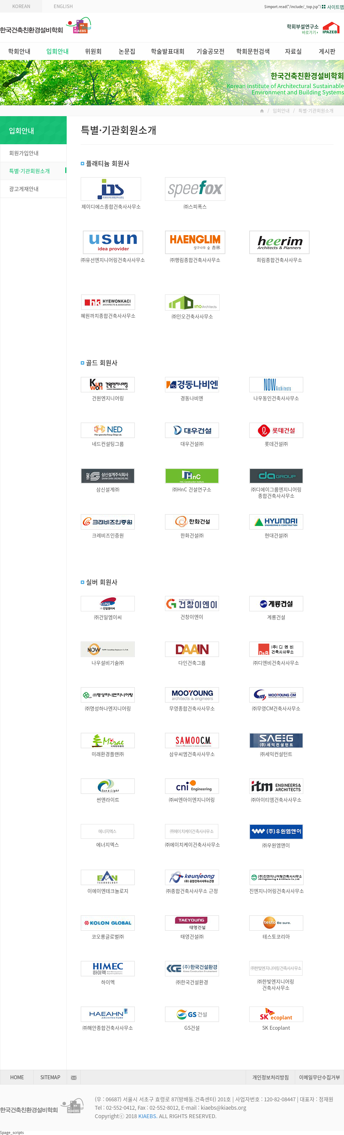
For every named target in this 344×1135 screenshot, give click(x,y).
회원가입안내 (24, 153)
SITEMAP (50, 1077)
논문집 (127, 51)
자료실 (293, 51)
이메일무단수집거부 (319, 1077)
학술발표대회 (168, 51)
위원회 (93, 51)
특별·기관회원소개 (37, 171)
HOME (17, 1077)
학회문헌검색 (253, 51)
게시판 (327, 51)
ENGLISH (63, 6)
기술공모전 (211, 51)
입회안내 (57, 51)
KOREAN (21, 6)
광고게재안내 (24, 189)
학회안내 (19, 51)
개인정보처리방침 (270, 1077)
